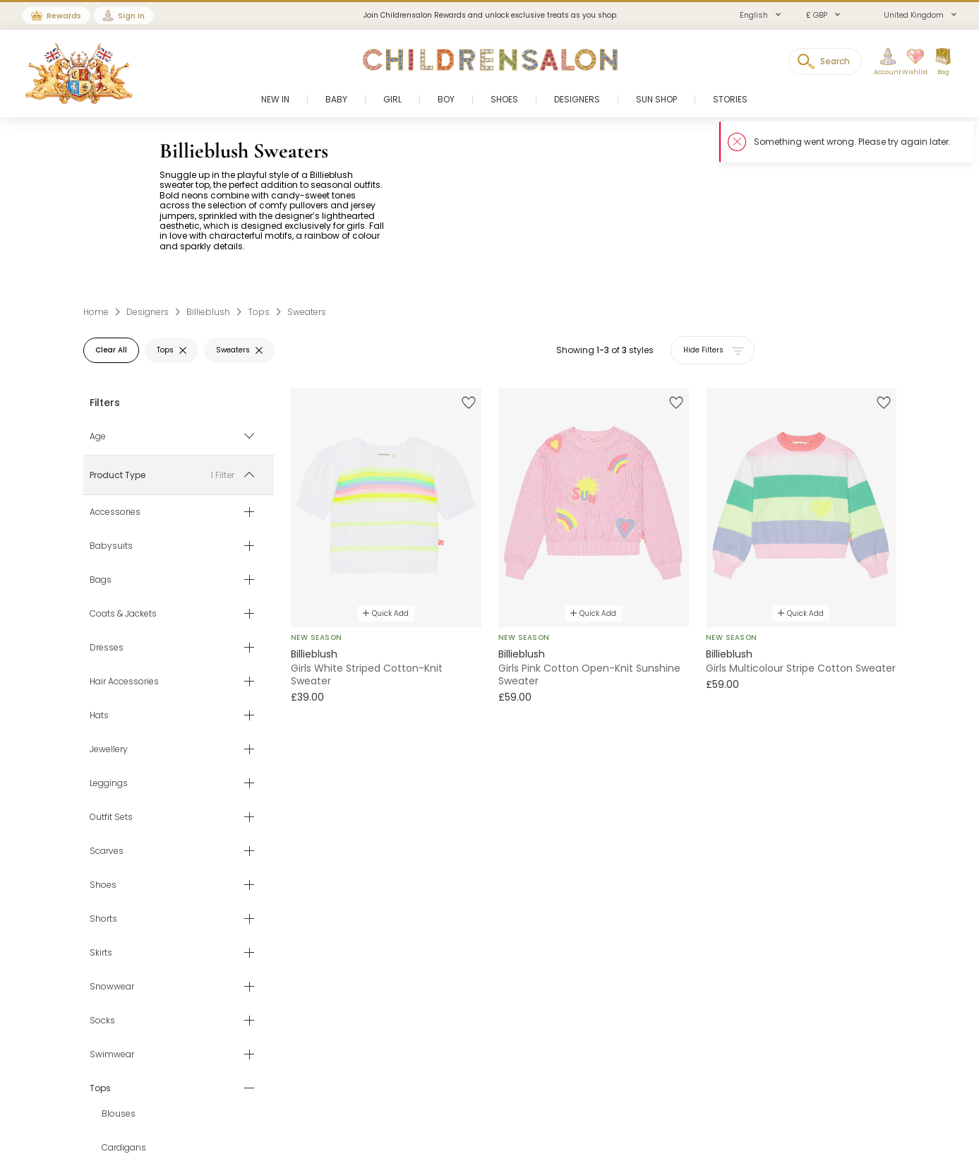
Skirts (101, 952)
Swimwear (112, 1054)
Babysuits (111, 546)
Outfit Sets (111, 817)
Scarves (107, 851)
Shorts (103, 919)
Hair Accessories (124, 681)
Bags (101, 580)
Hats (99, 715)
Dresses (107, 647)
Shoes (103, 885)
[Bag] (943, 62)
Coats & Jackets (123, 613)
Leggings (109, 783)
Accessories (115, 512)
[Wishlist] (910, 62)
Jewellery (109, 749)
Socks (102, 1020)
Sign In (131, 15)
